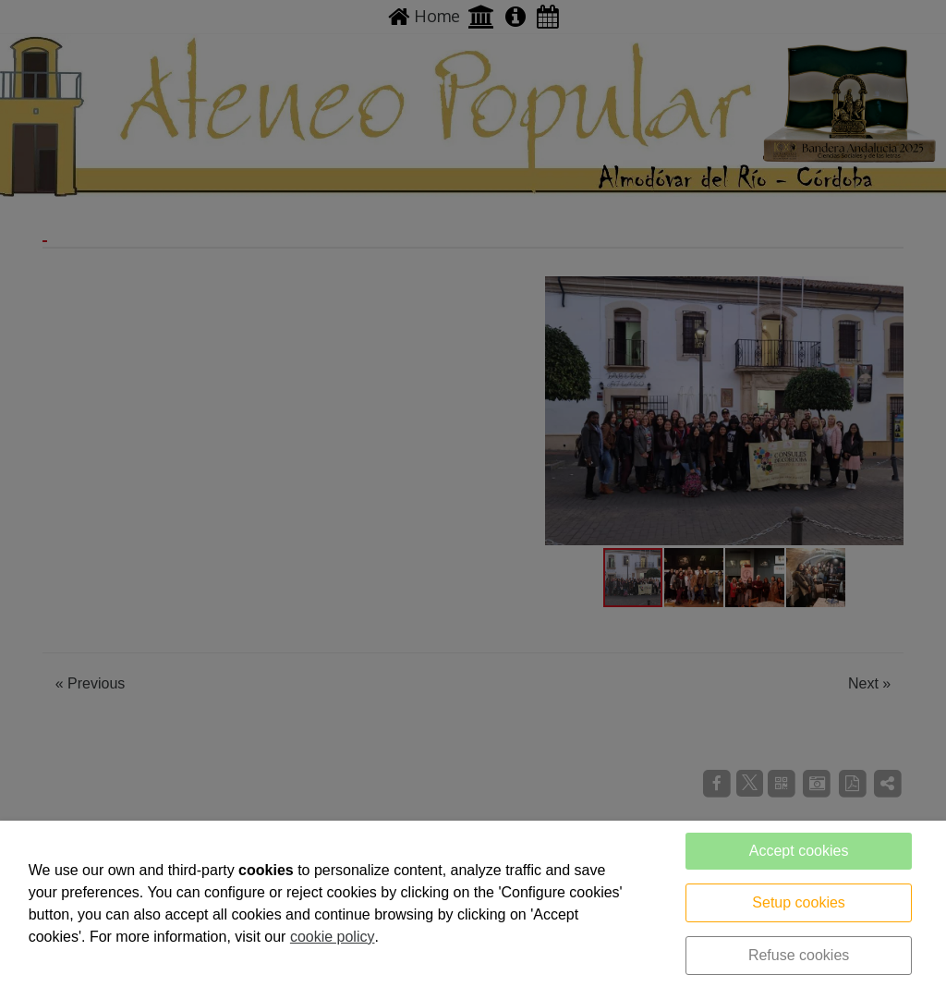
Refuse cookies (798, 955)
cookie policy (332, 936)
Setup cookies (798, 902)
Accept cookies (799, 851)
